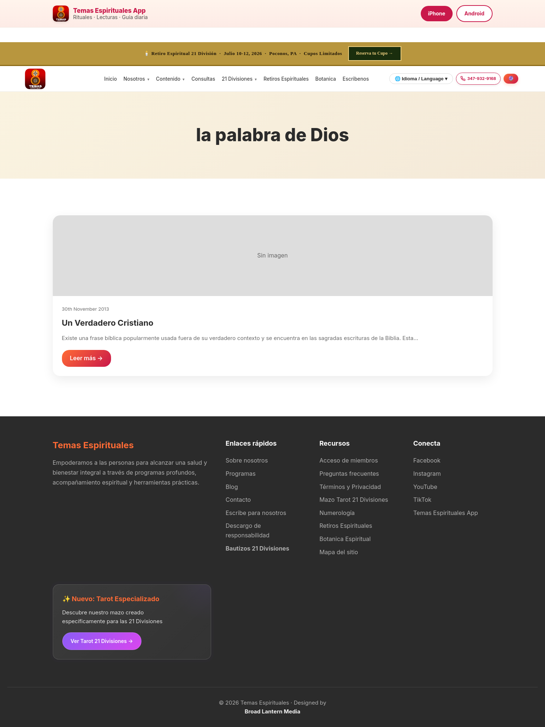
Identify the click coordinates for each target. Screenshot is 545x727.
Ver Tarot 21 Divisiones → (102, 641)
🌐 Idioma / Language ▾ (421, 78)
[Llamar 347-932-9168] (478, 79)
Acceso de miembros (349, 460)
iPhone (436, 13)
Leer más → (86, 358)
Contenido (168, 79)
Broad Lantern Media (273, 711)
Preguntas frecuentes (349, 473)
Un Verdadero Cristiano (108, 323)
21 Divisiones (237, 79)
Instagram (427, 473)
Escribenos (356, 79)
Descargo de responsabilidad (248, 530)
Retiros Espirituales (286, 79)
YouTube (425, 486)
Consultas (203, 79)
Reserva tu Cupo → (374, 53)
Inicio (110, 79)
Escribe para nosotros (256, 512)
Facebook (427, 460)
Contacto (238, 499)
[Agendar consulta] (511, 79)
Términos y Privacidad (350, 486)
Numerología (337, 512)
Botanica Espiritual (345, 538)
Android (474, 13)
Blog (232, 486)
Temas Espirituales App (445, 512)
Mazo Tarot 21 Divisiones (354, 499)
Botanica (325, 79)
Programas (241, 473)
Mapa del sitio (339, 552)
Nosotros (134, 79)
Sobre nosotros (247, 460)
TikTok (422, 499)
